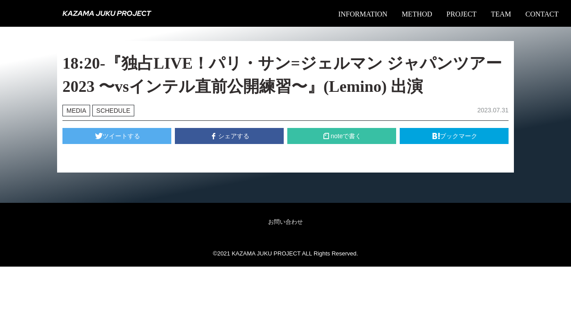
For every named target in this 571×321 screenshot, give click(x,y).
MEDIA (76, 110)
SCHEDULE (113, 110)
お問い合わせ (285, 221)
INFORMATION (362, 14)
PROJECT (462, 14)
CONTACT (542, 14)
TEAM (501, 14)
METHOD (416, 14)
